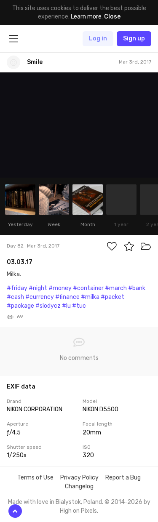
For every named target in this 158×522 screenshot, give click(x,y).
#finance (67, 297)
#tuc (79, 305)
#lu (66, 305)
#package (20, 305)
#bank (136, 288)
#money (60, 288)
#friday (17, 288)
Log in (98, 38)
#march (116, 288)
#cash (15, 297)
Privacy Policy (79, 477)
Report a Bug (123, 477)
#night (38, 288)
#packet (112, 297)
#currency (39, 297)
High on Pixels (78, 510)
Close (112, 16)
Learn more (86, 16)
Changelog (79, 486)
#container (88, 288)
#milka (90, 297)
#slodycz (48, 305)
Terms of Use (35, 477)
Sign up (134, 38)
